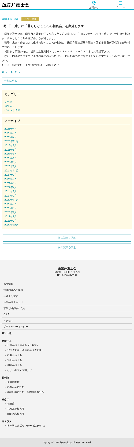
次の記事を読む (67, 247)
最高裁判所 (13, 382)
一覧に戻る (10, 80)
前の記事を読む (67, 237)
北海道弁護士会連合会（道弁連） (25, 350)
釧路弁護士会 (14, 365)
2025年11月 (11, 141)
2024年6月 (10, 183)
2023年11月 (11, 199)
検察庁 (11, 403)
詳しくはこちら (11, 71)
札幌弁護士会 (14, 355)
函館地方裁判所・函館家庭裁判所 (25, 392)
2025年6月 (10, 153)
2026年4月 (10, 128)
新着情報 (8, 284)
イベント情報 (30, 19)
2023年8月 (10, 208)
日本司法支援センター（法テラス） (26, 425)
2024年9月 (10, 174)
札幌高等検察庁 (15, 408)
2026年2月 (10, 137)
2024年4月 (10, 187)
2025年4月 (10, 158)
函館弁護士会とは (13, 302)
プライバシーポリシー (15, 326)
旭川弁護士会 (14, 360)
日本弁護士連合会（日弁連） (23, 345)
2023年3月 (10, 216)
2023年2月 (10, 220)
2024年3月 (10, 191)
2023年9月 (10, 204)
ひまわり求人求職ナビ (19, 370)
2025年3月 (10, 162)
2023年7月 (10, 212)
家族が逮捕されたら (14, 308)
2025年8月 (10, 149)
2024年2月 (10, 195)
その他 (8, 102)
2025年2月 (10, 166)
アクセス (8, 320)
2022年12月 (11, 224)
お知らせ (9, 106)
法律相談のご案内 (13, 290)
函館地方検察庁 (15, 413)
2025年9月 (10, 145)
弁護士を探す (10, 296)
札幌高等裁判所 (15, 387)
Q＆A (6, 314)
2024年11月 (11, 170)
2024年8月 (10, 179)
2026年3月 (10, 133)
